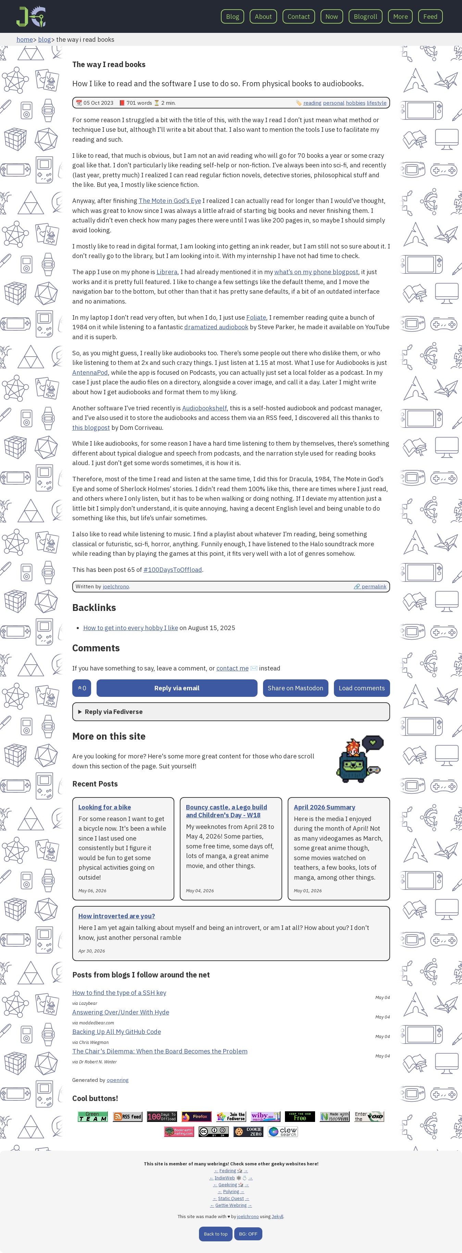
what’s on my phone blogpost (316, 272)
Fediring (228, 1171)
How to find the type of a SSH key (119, 992)
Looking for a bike (104, 807)
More (400, 16)
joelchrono (116, 586)
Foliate (256, 317)
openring (118, 1079)
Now (331, 16)
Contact (299, 16)
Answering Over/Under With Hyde (120, 1012)
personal (334, 102)
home (24, 39)
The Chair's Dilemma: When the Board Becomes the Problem (160, 1051)
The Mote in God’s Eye (170, 200)
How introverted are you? (116, 916)
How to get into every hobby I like (130, 628)
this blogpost (91, 427)
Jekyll (277, 1216)
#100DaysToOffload (172, 569)
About (263, 16)
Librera (167, 272)
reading (312, 102)
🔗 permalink (370, 586)
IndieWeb (225, 1178)
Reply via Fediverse (114, 711)
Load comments (362, 688)
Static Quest (231, 1198)
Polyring (231, 1191)
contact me (232, 668)
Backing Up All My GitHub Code (116, 1031)
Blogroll (365, 16)
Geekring (227, 1185)
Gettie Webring (231, 1205)
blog (44, 39)
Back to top (216, 1234)
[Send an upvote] (81, 688)
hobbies (355, 102)
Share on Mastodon (295, 688)
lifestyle (377, 102)
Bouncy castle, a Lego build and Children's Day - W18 (226, 811)
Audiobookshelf (204, 408)
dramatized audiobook (216, 327)
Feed (430, 16)
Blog (232, 16)
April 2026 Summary (324, 807)
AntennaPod (90, 372)
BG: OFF (248, 1234)
